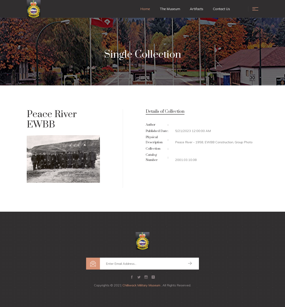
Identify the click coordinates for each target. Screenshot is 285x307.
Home (145, 9)
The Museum (170, 9)
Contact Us (221, 9)
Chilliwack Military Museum (142, 285)
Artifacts (196, 9)
